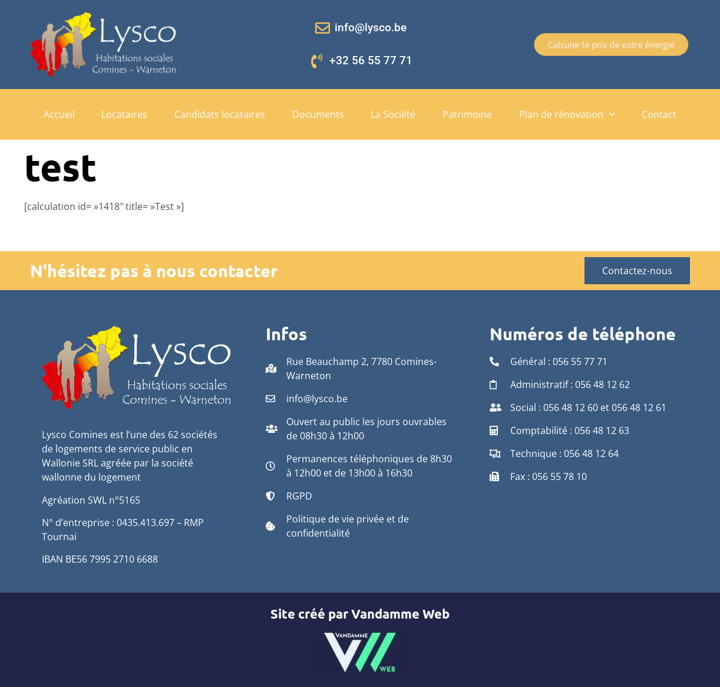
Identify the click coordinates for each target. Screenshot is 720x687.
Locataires (124, 114)
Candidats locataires (219, 114)
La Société (393, 114)
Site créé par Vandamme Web (360, 614)
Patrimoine (467, 114)
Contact (659, 114)
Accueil (59, 114)
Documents (318, 114)
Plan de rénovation (567, 114)
